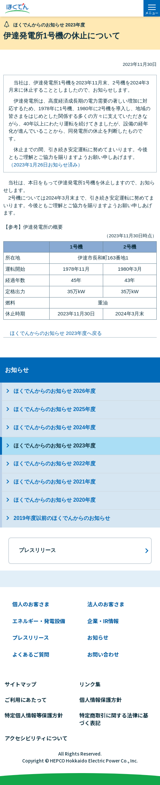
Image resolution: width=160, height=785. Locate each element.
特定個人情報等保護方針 (34, 715)
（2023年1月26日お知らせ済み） (46, 164)
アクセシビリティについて (36, 738)
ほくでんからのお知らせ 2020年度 (55, 500)
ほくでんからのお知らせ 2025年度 (55, 409)
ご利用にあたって (26, 700)
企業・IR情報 (103, 621)
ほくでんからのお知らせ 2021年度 (55, 482)
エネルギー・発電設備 (38, 621)
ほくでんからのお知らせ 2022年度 (55, 463)
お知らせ (17, 369)
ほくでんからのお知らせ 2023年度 (55, 445)
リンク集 (89, 684)
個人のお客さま (30, 604)
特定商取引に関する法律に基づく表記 (113, 719)
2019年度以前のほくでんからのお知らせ (62, 518)
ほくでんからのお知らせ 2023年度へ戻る (56, 333)
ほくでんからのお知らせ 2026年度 (55, 391)
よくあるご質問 (30, 654)
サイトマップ (20, 684)
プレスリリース (30, 637)
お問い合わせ (103, 654)
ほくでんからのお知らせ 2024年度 (55, 427)
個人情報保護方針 (100, 700)
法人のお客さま (105, 604)
